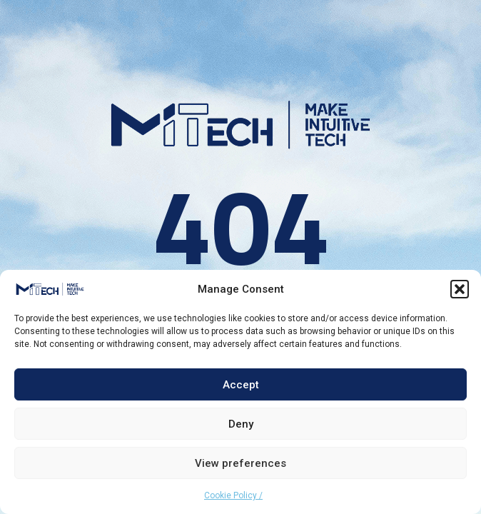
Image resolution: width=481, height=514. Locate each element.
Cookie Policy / (233, 495)
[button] (459, 289)
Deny (240, 424)
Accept (241, 384)
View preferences (240, 463)
